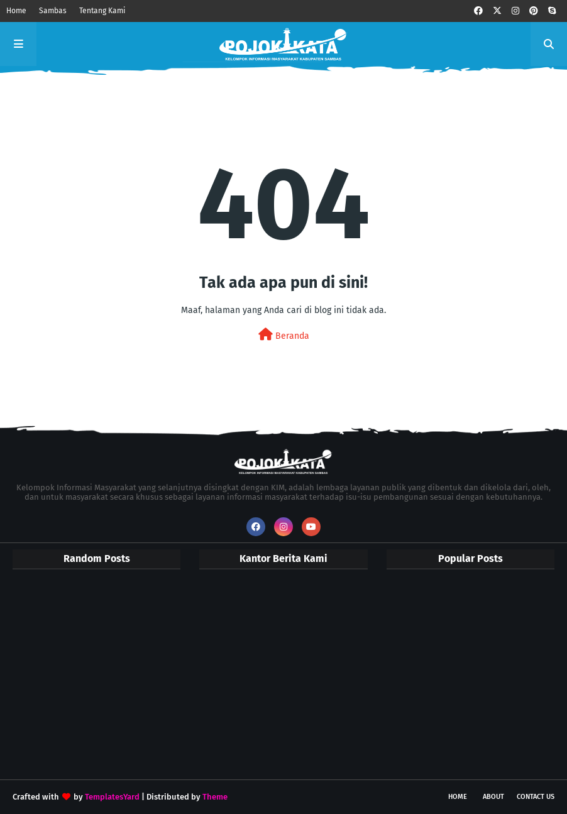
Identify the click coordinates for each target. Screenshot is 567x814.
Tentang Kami (102, 10)
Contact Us (535, 797)
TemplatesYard (112, 796)
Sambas (53, 10)
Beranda (283, 334)
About (493, 797)
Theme (215, 796)
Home (16, 10)
